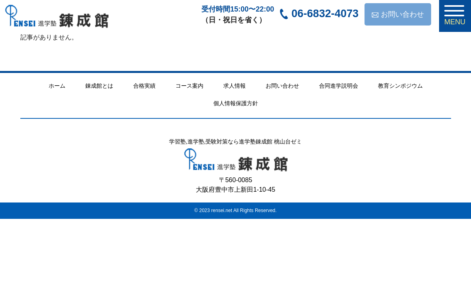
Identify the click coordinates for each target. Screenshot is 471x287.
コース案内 (189, 86)
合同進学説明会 (338, 86)
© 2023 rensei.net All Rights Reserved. (235, 210)
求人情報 (234, 86)
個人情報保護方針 (235, 103)
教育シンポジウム (400, 86)
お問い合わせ (398, 14)
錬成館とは (99, 86)
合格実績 (144, 86)
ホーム (57, 86)
